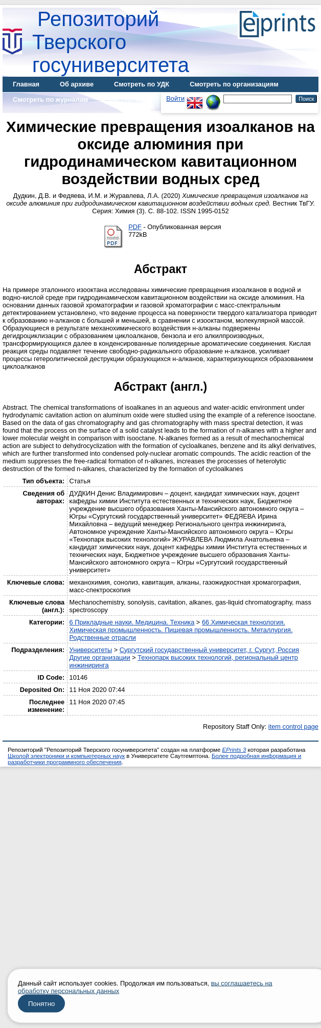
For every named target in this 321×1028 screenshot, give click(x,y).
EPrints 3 (234, 750)
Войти (175, 98)
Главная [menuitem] (26, 84)
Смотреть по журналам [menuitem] (50, 99)
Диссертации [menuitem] (129, 99)
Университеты (91, 650)
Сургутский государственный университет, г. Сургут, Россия (209, 650)
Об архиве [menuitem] (77, 84)
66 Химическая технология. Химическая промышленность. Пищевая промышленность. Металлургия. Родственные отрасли (181, 629)
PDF (135, 227)
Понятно (41, 1004)
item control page (293, 726)
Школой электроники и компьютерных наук (66, 756)
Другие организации (100, 657)
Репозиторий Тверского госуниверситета (110, 42)
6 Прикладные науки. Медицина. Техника (132, 622)
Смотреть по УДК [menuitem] (141, 84)
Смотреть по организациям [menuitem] (234, 84)
